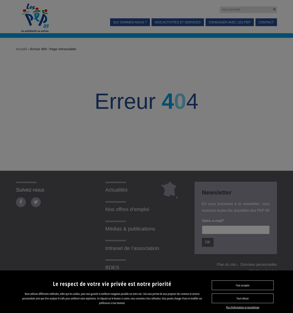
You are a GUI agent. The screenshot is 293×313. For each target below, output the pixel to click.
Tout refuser (242, 298)
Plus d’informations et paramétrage (242, 307)
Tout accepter (243, 285)
